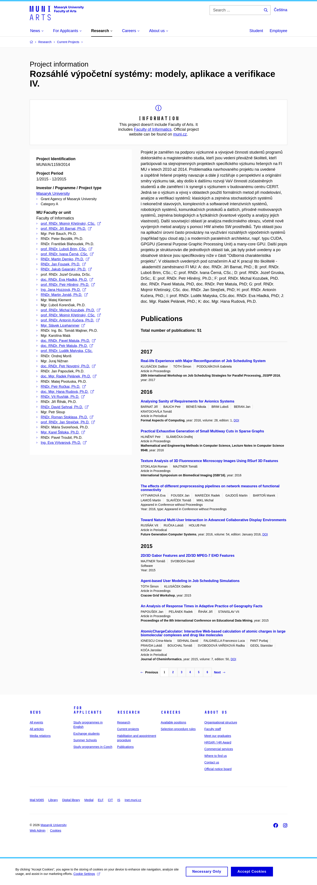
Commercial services (218, 749)
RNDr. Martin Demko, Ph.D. (65, 259)
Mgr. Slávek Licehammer (63, 325)
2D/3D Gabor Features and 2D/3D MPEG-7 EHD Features (187, 555)
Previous (149, 672)
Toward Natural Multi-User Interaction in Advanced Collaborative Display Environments (213, 520)
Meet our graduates (217, 736)
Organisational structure (220, 722)
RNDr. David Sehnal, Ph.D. (64, 407)
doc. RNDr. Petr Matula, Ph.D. (67, 346)
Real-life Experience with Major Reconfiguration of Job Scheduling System (203, 361)
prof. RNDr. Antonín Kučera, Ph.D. (70, 320)
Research (128, 712)
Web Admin (37, 830)
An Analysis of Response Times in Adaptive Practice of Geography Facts (201, 606)
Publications (125, 747)
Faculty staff (212, 729)
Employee (278, 31)
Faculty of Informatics (152, 129)
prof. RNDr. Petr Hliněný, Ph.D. (68, 285)
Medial (88, 800)
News (35, 712)
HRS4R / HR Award (217, 742)
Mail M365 (37, 800)
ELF (101, 800)
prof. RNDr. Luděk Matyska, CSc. (67, 351)
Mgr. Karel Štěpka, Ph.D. (63, 432)
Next (219, 672)
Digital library (71, 800)
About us (215, 712)
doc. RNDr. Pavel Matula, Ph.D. (68, 341)
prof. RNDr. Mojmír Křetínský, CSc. (71, 223)
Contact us (211, 762)
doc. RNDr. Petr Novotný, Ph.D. (68, 366)
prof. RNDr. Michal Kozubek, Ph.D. (70, 310)
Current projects (128, 729)
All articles (37, 729)
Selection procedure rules (178, 729)
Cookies (55, 830)
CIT (110, 800)
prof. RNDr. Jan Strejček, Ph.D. (68, 422)
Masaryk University (53, 193)
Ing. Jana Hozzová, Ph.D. (63, 290)
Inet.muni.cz (133, 800)
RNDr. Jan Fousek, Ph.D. (63, 264)
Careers (171, 712)
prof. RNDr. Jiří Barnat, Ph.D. (66, 228)
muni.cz (180, 134)
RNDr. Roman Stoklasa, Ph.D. (67, 417)
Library (53, 800)
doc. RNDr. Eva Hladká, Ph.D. (67, 279)
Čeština (280, 10)
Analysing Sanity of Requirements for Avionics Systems (187, 401)
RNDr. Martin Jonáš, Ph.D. (64, 295)
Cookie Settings (87, 876)
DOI (236, 420)
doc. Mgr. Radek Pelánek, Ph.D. (68, 376)
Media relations (40, 736)
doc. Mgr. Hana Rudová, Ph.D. (67, 392)
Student (256, 31)
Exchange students (86, 733)
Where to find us (215, 756)
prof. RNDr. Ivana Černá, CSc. (67, 254)
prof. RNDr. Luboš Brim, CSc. (66, 249)
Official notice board (217, 769)
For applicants (87, 710)
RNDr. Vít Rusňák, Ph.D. (63, 397)
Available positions (173, 722)
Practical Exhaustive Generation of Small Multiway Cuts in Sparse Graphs (202, 431)
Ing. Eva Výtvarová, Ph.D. (64, 442)
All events (36, 722)
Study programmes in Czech (92, 747)
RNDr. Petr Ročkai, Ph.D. (63, 386)
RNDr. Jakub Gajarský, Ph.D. (66, 269)
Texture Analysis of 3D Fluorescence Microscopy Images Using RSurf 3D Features (209, 461)
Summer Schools (85, 740)
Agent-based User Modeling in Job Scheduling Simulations (190, 581)
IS (118, 800)
